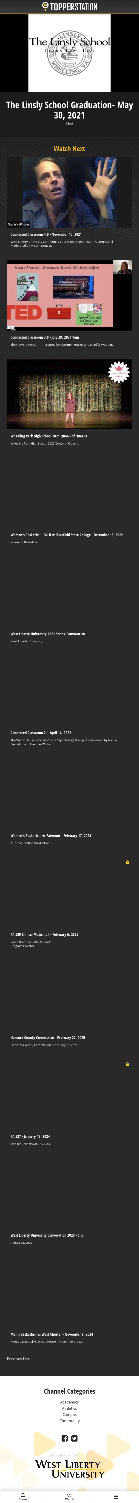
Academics (69, 1402)
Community (70, 1420)
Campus (69, 1414)
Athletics (69, 1408)
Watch (69, 1497)
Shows (23, 1497)
